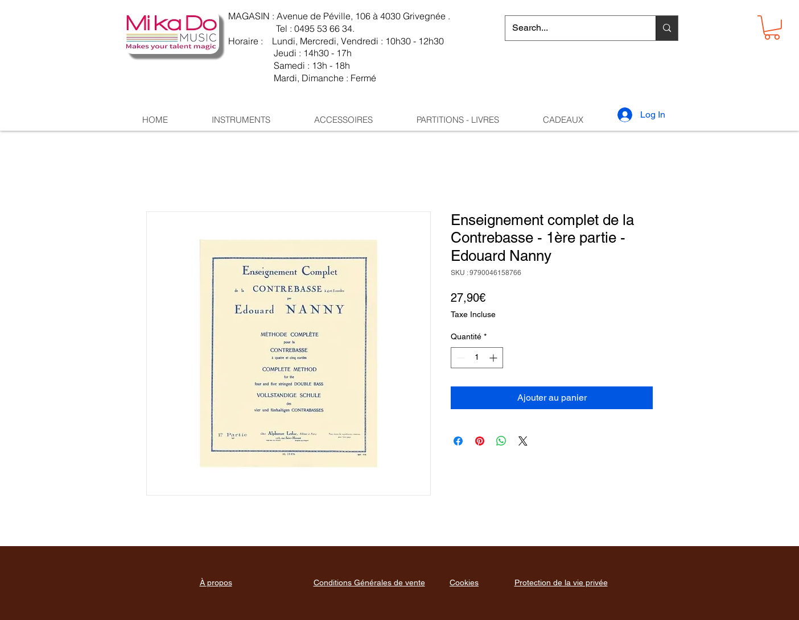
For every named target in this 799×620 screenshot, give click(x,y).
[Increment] (494, 358)
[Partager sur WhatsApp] (501, 441)
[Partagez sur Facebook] (458, 441)
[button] (771, 27)
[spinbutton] (477, 358)
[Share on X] (523, 441)
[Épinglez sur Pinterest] (480, 441)
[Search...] (572, 28)
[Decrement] (459, 358)
